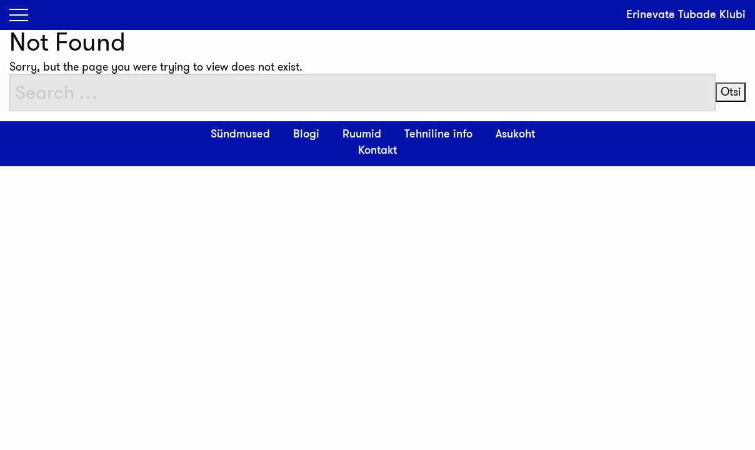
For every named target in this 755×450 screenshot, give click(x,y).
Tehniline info (438, 134)
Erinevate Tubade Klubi (686, 14)
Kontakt (377, 151)
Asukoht (515, 134)
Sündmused (240, 134)
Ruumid (361, 134)
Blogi (306, 134)
